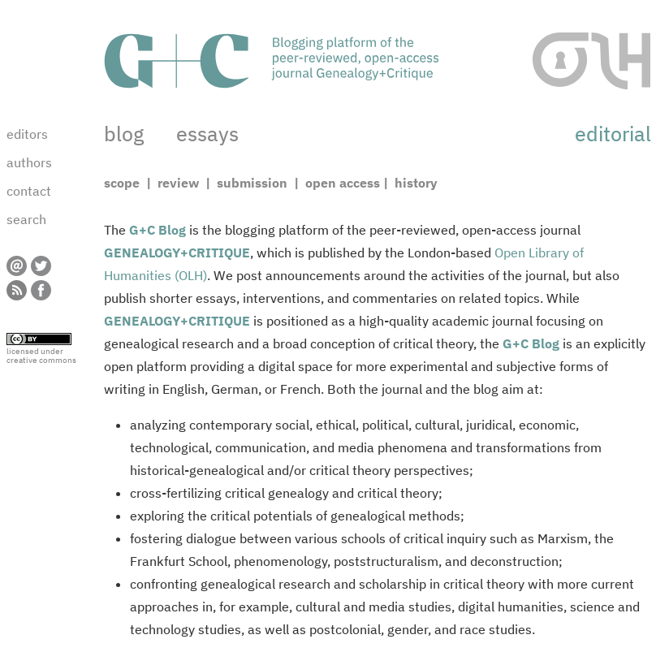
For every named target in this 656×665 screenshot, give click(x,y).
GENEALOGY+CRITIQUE (177, 252)
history (414, 183)
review (178, 183)
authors (29, 162)
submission (252, 183)
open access (341, 183)
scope (123, 183)
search (26, 219)
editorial (613, 133)
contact (28, 191)
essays (207, 133)
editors (27, 134)
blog (124, 133)
